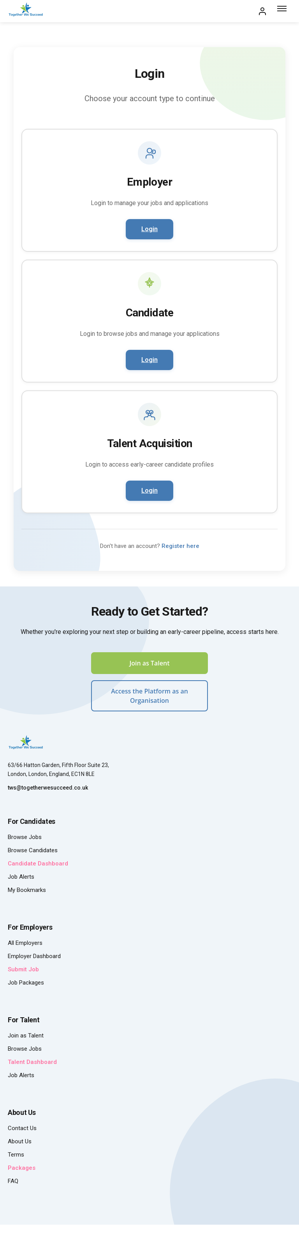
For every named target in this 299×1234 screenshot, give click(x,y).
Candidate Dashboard (38, 863)
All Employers (25, 942)
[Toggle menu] (282, 11)
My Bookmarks (27, 889)
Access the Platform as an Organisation (149, 696)
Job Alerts (21, 876)
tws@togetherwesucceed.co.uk (48, 788)
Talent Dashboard (32, 1061)
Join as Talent (149, 663)
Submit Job (23, 969)
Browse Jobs (25, 837)
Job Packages (26, 982)
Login (149, 229)
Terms (16, 1154)
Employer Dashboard (34, 956)
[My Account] (262, 11)
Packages (21, 1167)
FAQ (13, 1181)
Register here (180, 545)
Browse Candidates (33, 850)
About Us (20, 1141)
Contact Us (22, 1128)
